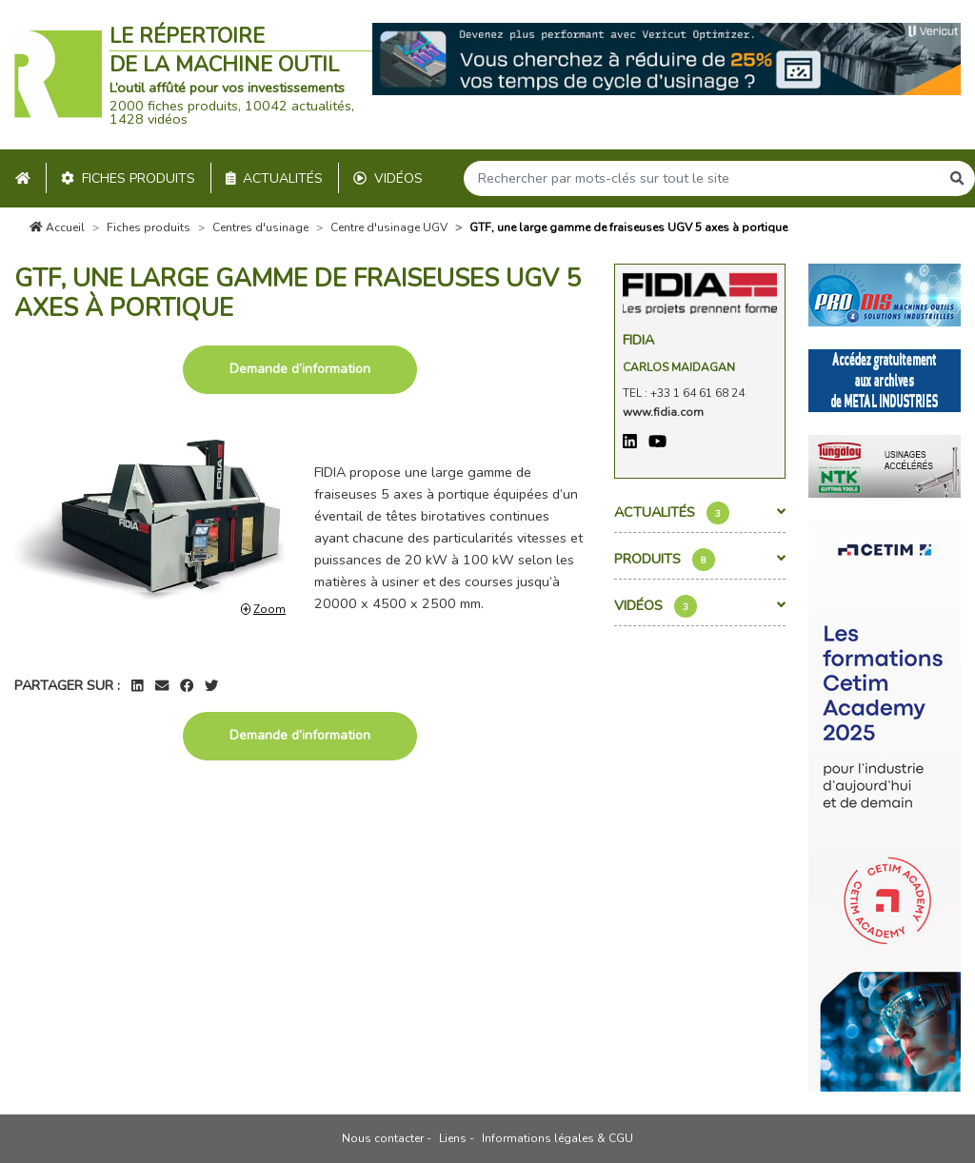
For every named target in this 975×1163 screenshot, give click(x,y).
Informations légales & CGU (557, 1138)
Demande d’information (299, 369)
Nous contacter (383, 1138)
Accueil (57, 227)
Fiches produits (128, 178)
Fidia (638, 339)
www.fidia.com (663, 412)
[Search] (702, 178)
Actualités (275, 178)
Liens (453, 1138)
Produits (700, 559)
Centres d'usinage (260, 227)
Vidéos (388, 178)
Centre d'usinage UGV (389, 227)
